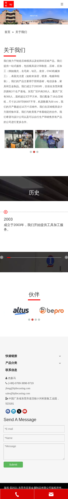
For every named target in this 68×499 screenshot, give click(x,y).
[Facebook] (8, 411)
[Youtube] (24, 411)
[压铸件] (34, 16)
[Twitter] (19, 411)
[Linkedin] (13, 411)
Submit (13, 464)
